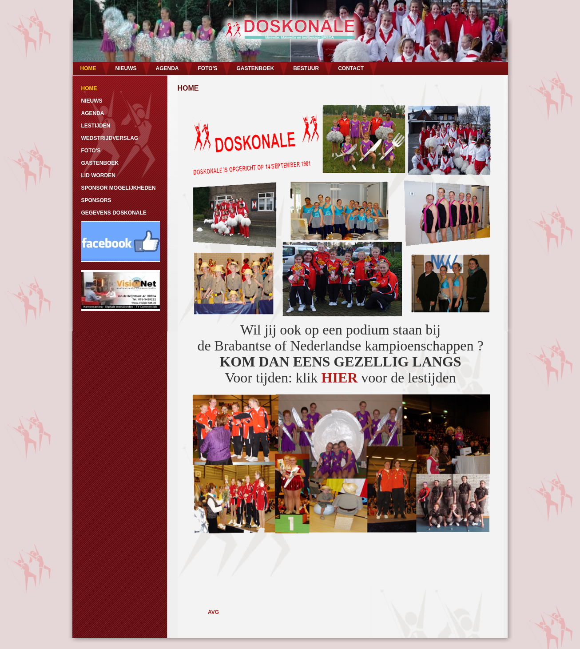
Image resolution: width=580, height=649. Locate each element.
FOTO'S (208, 68)
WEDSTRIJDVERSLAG (110, 138)
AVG (213, 612)
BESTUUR (306, 68)
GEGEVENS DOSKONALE (114, 213)
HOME (88, 68)
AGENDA (167, 68)
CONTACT (351, 68)
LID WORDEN (98, 175)
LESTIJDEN (96, 126)
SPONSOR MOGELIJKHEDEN (118, 188)
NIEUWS (126, 68)
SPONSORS (96, 200)
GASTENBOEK (255, 68)
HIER (340, 378)
